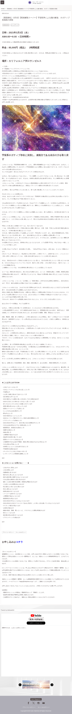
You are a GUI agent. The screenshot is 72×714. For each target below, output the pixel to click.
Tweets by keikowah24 (7, 610)
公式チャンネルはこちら (36, 623)
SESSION (6, 25)
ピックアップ (15, 25)
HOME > (3, 8)
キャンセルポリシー (21, 532)
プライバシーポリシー (8, 532)
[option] (36, 684)
